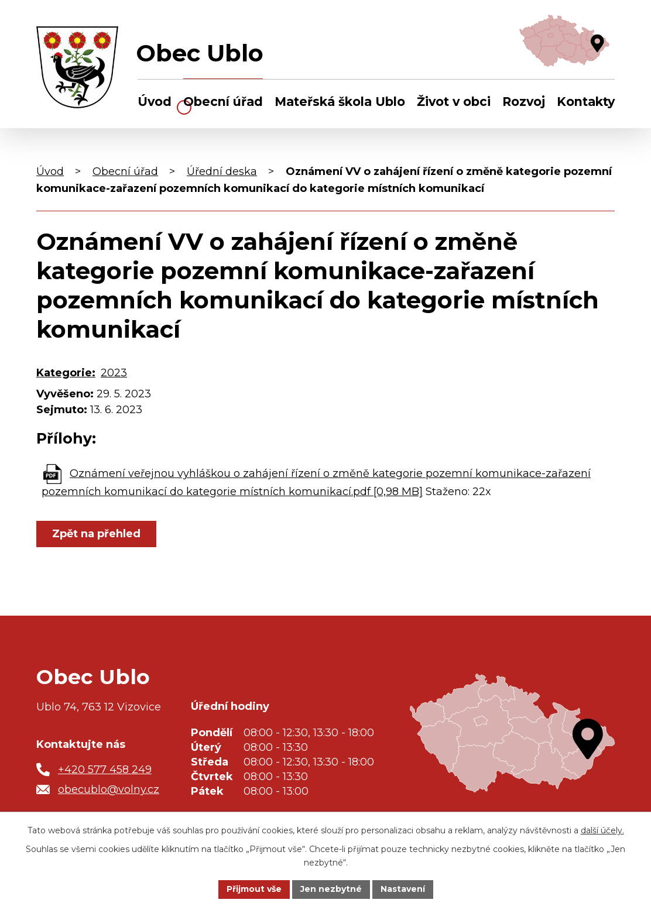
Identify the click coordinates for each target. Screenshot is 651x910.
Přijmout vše (254, 889)
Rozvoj (523, 101)
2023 (114, 372)
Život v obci (454, 101)
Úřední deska (222, 171)
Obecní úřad (223, 101)
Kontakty (586, 101)
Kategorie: (65, 372)
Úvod (155, 101)
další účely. (602, 830)
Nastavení (403, 889)
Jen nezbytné (331, 889)
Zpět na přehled (96, 533)
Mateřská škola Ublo (340, 101)
